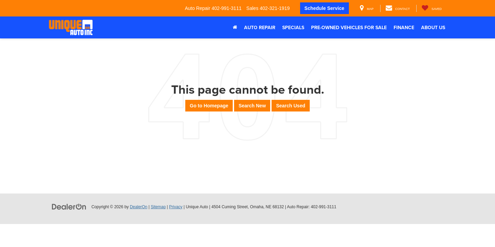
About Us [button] (433, 27)
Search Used (290, 105)
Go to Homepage (209, 105)
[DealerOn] (69, 206)
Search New (252, 105)
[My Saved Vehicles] (431, 8)
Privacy (176, 206)
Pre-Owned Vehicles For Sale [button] (349, 27)
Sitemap (158, 206)
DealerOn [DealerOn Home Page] (138, 206)
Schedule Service (324, 8)
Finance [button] (404, 27)
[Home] (235, 27)
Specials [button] (293, 27)
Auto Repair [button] (259, 27)
